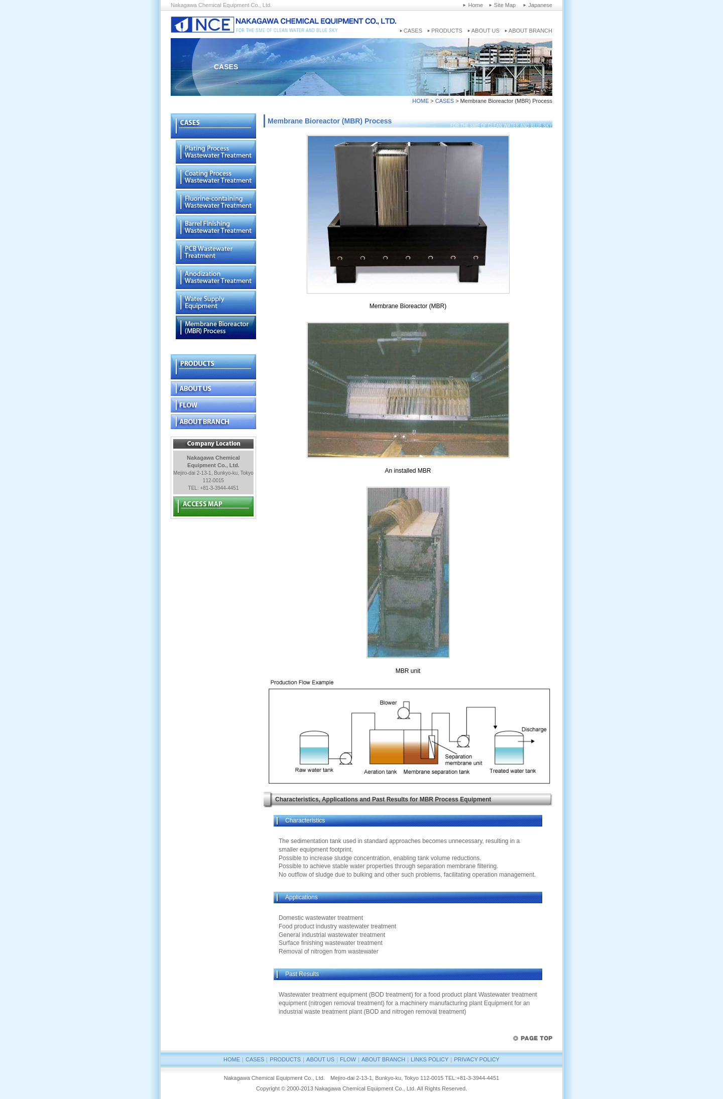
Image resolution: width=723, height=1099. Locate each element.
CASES (413, 31)
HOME (420, 101)
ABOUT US (485, 31)
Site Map (505, 5)
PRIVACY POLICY (477, 1059)
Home (475, 5)
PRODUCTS (446, 31)
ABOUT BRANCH (530, 31)
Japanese (540, 5)
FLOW (348, 1059)
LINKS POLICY (429, 1059)
